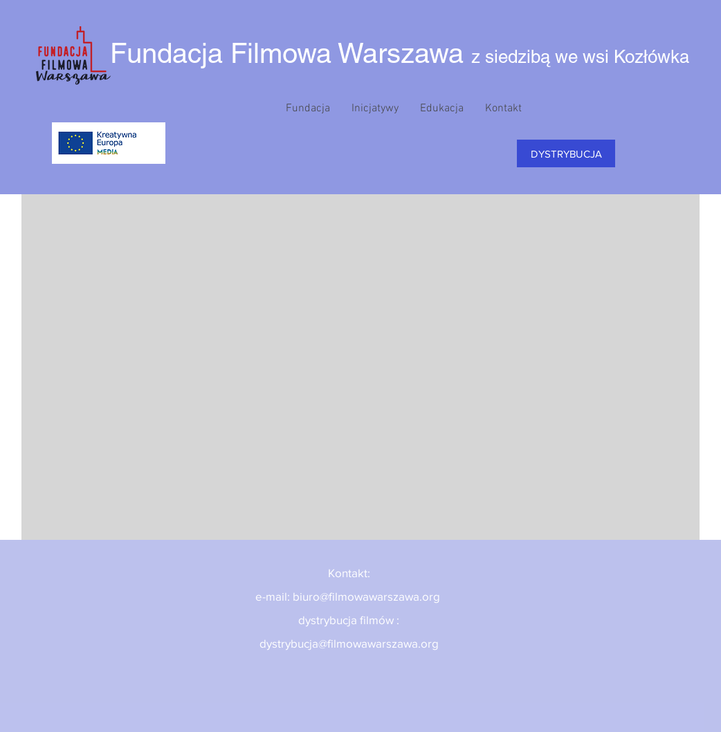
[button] (307, 108)
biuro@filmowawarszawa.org (366, 596)
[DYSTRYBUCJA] (566, 153)
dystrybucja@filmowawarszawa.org (349, 643)
